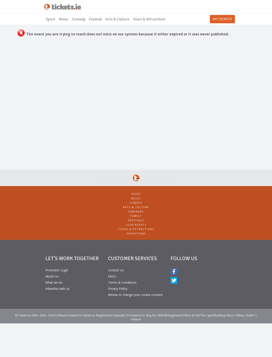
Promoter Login (56, 270)
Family (136, 215)
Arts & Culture (117, 19)
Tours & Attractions (149, 19)
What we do (54, 282)
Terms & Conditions (122, 282)
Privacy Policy (117, 288)
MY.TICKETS (222, 19)
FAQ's (112, 276)
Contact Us (116, 270)
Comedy (78, 19)
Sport (50, 19)
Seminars (136, 211)
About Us (52, 276)
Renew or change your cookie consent (135, 295)
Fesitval (95, 19)
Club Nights (136, 224)
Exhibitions (136, 233)
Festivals (136, 220)
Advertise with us (57, 288)
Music (63, 19)
